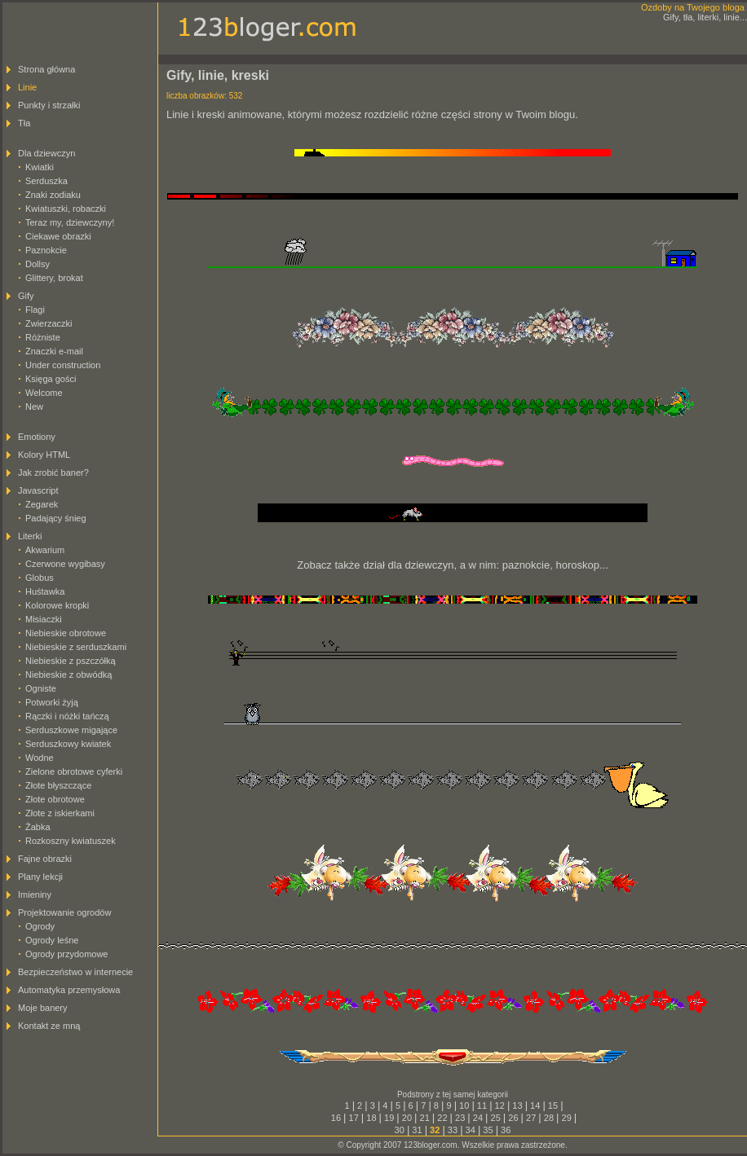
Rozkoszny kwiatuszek (70, 841)
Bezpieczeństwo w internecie (75, 972)
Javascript (38, 490)
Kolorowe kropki (57, 605)
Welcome (44, 393)
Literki (30, 536)
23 (460, 1118)
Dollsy (37, 264)
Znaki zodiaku (53, 195)
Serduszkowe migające (71, 730)
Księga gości (50, 379)
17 (354, 1118)
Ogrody (40, 926)
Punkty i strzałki (49, 105)
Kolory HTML (44, 454)
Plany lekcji (40, 876)
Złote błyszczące (58, 785)
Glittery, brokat (54, 278)
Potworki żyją (51, 702)
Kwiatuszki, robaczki (65, 208)
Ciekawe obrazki (58, 236)
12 (500, 1105)
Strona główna (46, 69)
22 (442, 1118)
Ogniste (40, 688)
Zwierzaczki (48, 323)
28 (548, 1118)
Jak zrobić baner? (53, 472)
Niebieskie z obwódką (68, 674)
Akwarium (44, 550)
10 (464, 1105)
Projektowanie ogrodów (64, 912)
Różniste (42, 337)
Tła (24, 123)
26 (513, 1118)
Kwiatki (39, 167)
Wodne (39, 758)
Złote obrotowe (55, 799)
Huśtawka (44, 591)
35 (487, 1130)
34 (470, 1130)
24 (478, 1118)
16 (336, 1118)
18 (371, 1118)
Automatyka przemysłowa (69, 990)
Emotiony (36, 437)
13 (517, 1105)
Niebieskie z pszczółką (70, 661)
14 (535, 1105)
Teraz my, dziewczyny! (69, 222)
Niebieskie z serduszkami (75, 647)
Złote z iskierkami (60, 813)
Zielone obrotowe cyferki (73, 771)
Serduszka (46, 181)
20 (407, 1118)
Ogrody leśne (51, 940)
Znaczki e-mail (54, 351)
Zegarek (41, 504)
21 (425, 1118)
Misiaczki (43, 619)
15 (553, 1105)
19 (389, 1118)
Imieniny (34, 894)
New (34, 406)
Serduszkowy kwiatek (68, 744)
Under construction (62, 365)
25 (495, 1118)
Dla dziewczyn (46, 153)
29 (566, 1118)
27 (531, 1118)
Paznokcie (46, 250)
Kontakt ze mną (49, 1026)
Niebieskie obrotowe (65, 633)
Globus (39, 577)
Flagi (35, 309)
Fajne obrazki (45, 859)
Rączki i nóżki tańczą (67, 716)
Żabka (38, 827)
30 (399, 1130)
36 (505, 1130)
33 (452, 1130)
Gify (26, 296)
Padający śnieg (55, 518)
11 (482, 1105)
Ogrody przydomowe (66, 954)
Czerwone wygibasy (65, 564)
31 (416, 1130)
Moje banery (43, 1008)
